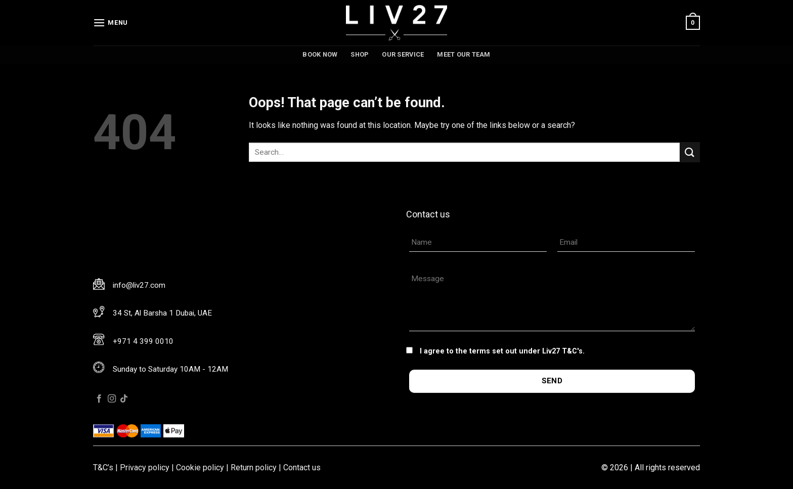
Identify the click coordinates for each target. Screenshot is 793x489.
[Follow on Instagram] (112, 399)
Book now (319, 54)
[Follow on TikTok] (124, 399)
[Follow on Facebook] (99, 399)
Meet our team (463, 54)
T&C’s (103, 467)
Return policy (254, 467)
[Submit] (690, 152)
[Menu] (110, 22)
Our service (403, 54)
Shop (359, 54)
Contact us (302, 467)
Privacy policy (144, 467)
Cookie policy (200, 467)
